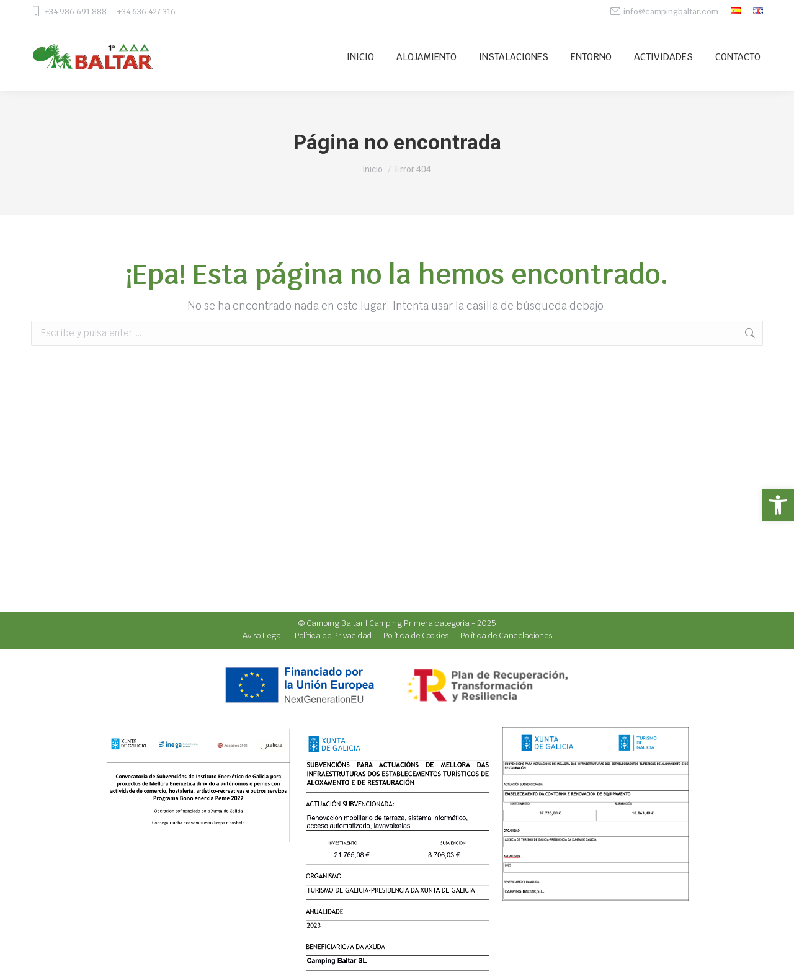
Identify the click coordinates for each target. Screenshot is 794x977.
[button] (778, 505)
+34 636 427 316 (146, 11)
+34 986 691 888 (75, 11)
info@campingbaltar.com (670, 11)
